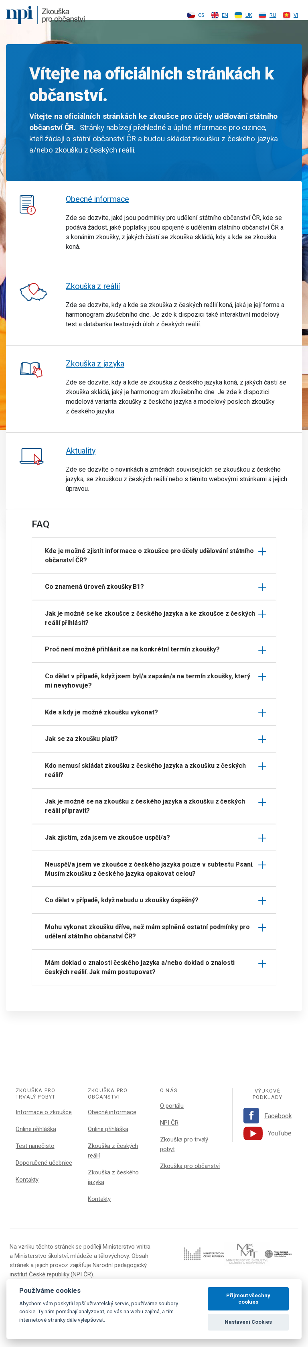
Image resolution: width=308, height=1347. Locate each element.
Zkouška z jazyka (95, 363)
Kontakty (27, 1179)
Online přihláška (36, 1129)
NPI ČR (169, 1122)
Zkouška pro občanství (190, 1166)
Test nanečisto (35, 1146)
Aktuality (80, 451)
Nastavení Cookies (248, 1322)
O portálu (172, 1105)
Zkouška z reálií (93, 286)
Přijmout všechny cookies (248, 1298)
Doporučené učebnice (44, 1162)
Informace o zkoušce (44, 1112)
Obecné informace (97, 199)
